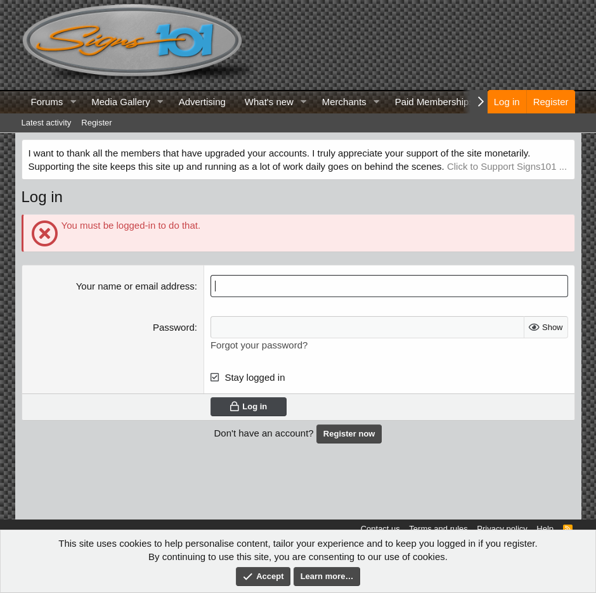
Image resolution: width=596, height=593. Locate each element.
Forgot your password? (259, 345)
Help (545, 528)
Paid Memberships (434, 101)
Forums (47, 101)
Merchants (344, 101)
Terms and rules (438, 528)
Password (174, 327)
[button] (73, 101)
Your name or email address (135, 286)
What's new (269, 101)
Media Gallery (120, 101)
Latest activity (47, 122)
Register (96, 122)
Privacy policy (502, 528)
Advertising (202, 101)
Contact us (380, 528)
